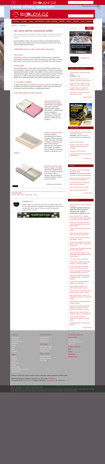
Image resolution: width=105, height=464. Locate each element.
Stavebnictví (15, 334)
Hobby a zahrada (44, 354)
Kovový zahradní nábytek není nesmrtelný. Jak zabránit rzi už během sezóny (80, 318)
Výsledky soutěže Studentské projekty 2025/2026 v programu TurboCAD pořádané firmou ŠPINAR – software (80, 307)
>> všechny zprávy (87, 327)
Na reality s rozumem (45, 348)
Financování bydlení (46, 334)
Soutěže (70, 351)
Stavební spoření (44, 341)
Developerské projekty (46, 346)
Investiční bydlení (44, 337)
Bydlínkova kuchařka (74, 346)
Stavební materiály (17, 341)
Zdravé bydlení (16, 371)
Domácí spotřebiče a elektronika (20, 369)
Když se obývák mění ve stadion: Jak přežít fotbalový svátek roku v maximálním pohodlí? (81, 297)
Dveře (13, 347)
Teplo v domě (71, 343)
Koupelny (14, 359)
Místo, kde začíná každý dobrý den (79, 190)
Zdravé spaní (28, 194)
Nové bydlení (44, 344)
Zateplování (15, 343)
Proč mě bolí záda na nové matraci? (79, 259)
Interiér (13, 354)
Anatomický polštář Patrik (52, 101)
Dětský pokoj (15, 363)
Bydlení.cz (14, 25)
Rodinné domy (15, 337)
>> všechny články (87, 97)
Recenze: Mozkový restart (76, 142)
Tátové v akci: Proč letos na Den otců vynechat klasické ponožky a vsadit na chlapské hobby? (80, 224)
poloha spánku (31, 70)
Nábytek (14, 365)
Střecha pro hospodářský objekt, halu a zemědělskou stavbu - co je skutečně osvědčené (80, 277)
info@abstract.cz (50, 380)
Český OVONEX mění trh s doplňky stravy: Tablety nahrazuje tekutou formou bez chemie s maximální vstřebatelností (80, 217)
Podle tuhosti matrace (20, 57)
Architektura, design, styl (75, 334)
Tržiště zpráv (50, 184)
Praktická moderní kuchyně (75, 341)
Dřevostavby (15, 339)
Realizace (14, 351)
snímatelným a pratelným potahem (39, 84)
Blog (69, 349)
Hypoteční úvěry (44, 339)
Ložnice (35, 194)
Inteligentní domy (44, 350)
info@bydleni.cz (52, 378)
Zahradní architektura (45, 358)
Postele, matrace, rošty (18, 194)
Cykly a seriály (72, 337)
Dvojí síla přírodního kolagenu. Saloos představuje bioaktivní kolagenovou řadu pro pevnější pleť (80, 254)
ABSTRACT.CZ (73, 356)
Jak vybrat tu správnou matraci (78, 151)
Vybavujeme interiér (73, 339)
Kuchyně (14, 357)
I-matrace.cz (27, 201)
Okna (13, 349)
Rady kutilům (43, 360)
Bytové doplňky (16, 367)
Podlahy (14, 345)
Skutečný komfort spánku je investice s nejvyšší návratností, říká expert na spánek (79, 146)
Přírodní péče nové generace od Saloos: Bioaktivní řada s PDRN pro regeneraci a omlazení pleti (80, 243)
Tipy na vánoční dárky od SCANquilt (79, 187)
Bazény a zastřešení (45, 356)
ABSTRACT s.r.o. (27, 380)
